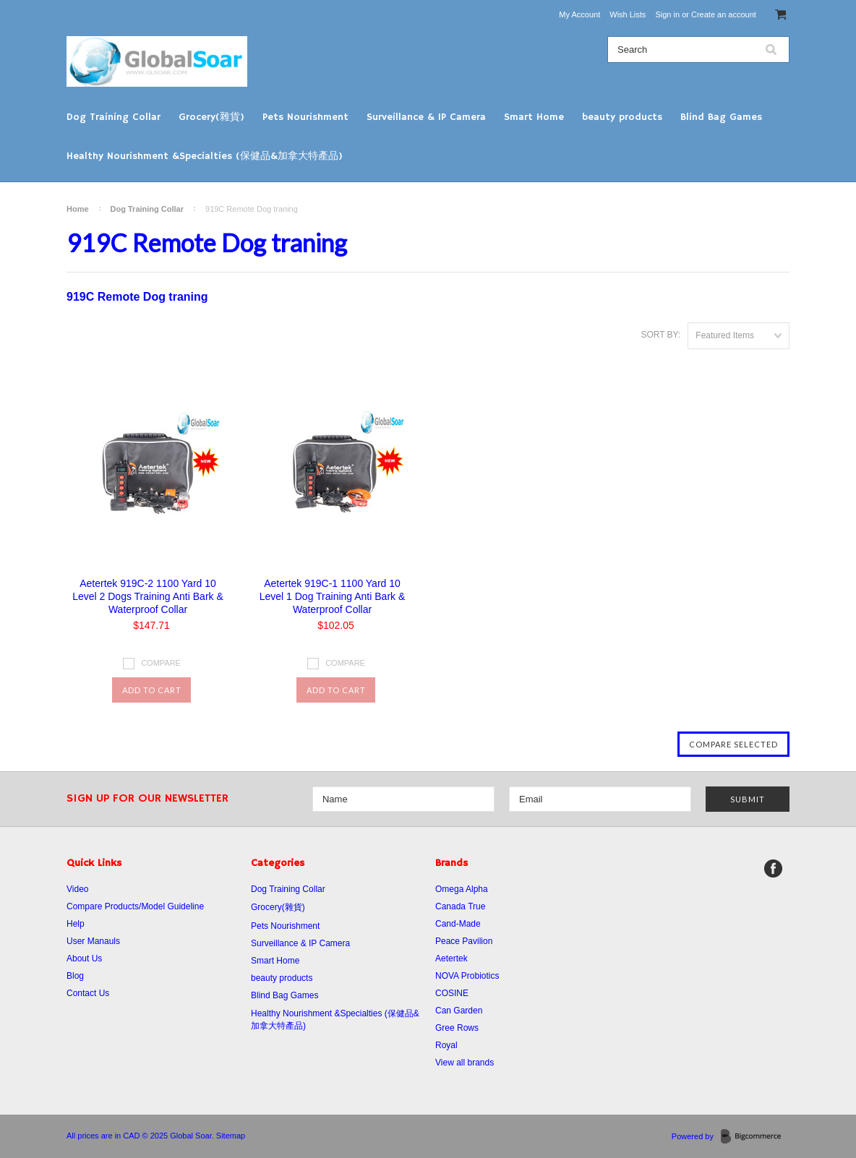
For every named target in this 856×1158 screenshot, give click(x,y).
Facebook (773, 868)
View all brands (464, 1063)
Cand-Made (458, 924)
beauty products (622, 117)
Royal (446, 1045)
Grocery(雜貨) (211, 117)
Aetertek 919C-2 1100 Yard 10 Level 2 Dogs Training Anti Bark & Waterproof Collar (147, 596)
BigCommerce (755, 1137)
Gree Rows (457, 1028)
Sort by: (660, 335)
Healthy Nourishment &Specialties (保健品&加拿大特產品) (205, 156)
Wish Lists (627, 14)
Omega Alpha (461, 889)
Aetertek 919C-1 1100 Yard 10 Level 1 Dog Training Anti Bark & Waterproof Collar (333, 596)
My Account (579, 14)
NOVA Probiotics (467, 976)
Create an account (723, 14)
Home (78, 209)
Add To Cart (151, 690)
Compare (161, 663)
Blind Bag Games (721, 117)
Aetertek (451, 958)
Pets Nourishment (305, 117)
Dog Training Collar (113, 117)
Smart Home (534, 117)
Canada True (460, 906)
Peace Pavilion (463, 941)
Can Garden (458, 1010)
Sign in (667, 14)
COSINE (451, 993)
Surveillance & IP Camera (426, 117)
